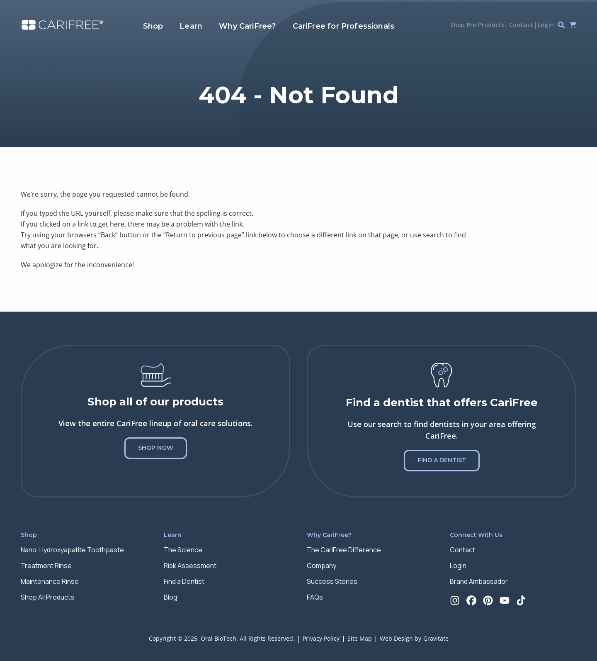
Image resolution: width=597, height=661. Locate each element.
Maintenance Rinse (50, 581)
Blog (170, 597)
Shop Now (155, 447)
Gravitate (436, 638)
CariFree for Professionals (344, 26)
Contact (521, 25)
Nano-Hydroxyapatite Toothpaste (72, 549)
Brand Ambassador (479, 581)
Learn (191, 26)
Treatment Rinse (46, 565)
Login (546, 25)
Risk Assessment (190, 565)
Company (321, 565)
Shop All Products (47, 597)
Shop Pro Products (477, 25)
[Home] (62, 25)
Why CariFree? (247, 26)
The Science (183, 549)
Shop (153, 26)
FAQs (315, 597)
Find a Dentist (441, 460)
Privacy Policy (321, 638)
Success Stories (332, 581)
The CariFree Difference (344, 549)
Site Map (359, 638)
